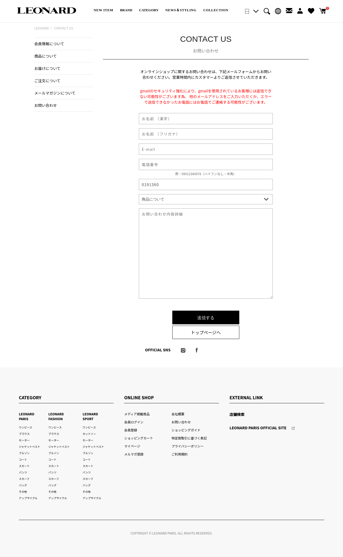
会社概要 (178, 414)
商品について (45, 56)
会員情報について (49, 43)
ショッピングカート (138, 438)
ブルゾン (24, 453)
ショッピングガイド (186, 430)
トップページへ (206, 332)
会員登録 (130, 430)
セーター (24, 440)
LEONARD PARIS (26, 416)
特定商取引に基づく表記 (189, 438)
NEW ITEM (103, 10)
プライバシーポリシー (188, 446)
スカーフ (24, 479)
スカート (24, 466)
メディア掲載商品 (137, 414)
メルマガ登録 (133, 454)
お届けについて (47, 68)
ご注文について (47, 80)
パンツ (23, 472)
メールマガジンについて (54, 93)
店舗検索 (236, 414)
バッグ (23, 485)
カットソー (89, 434)
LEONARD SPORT (90, 416)
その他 (23, 492)
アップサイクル (28, 498)
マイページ (132, 446)
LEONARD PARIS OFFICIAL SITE (257, 427)
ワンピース (25, 427)
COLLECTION (215, 10)
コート (23, 459)
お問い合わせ (45, 105)
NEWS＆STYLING (180, 10)
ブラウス (24, 434)
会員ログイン (133, 422)
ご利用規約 (180, 454)
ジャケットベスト (29, 447)
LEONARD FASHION (56, 416)
